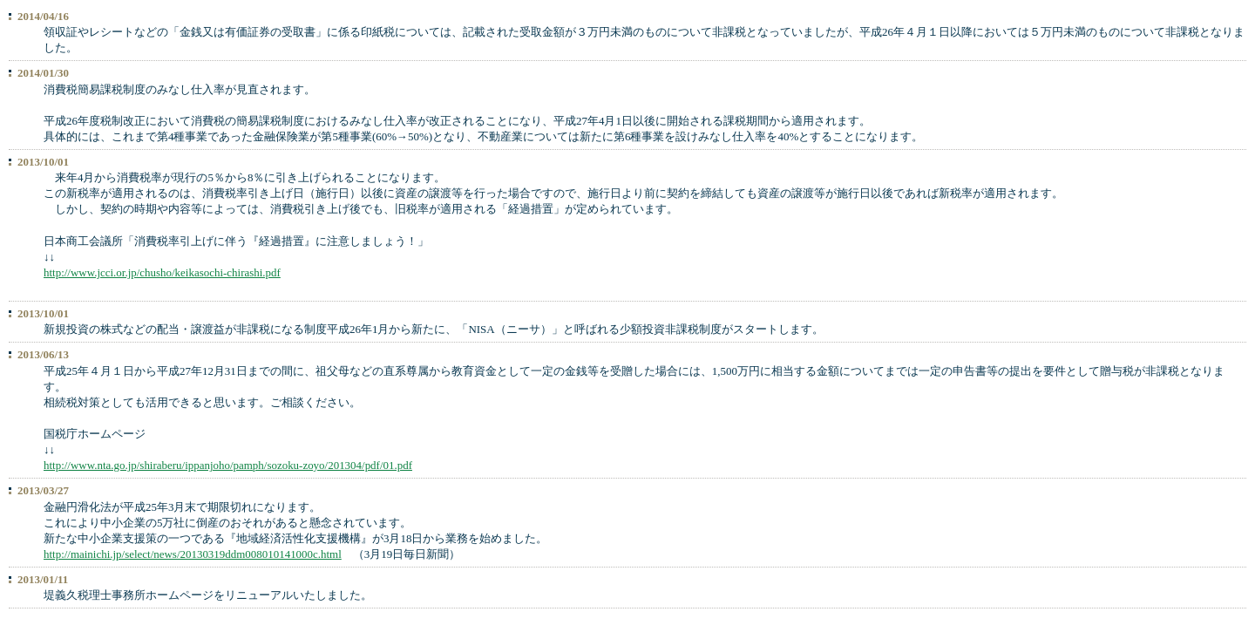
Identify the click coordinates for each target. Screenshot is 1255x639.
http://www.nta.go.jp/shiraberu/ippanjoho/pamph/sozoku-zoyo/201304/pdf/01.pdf (228, 465)
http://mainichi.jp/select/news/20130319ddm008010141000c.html (193, 554)
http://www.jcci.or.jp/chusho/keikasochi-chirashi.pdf (162, 272)
